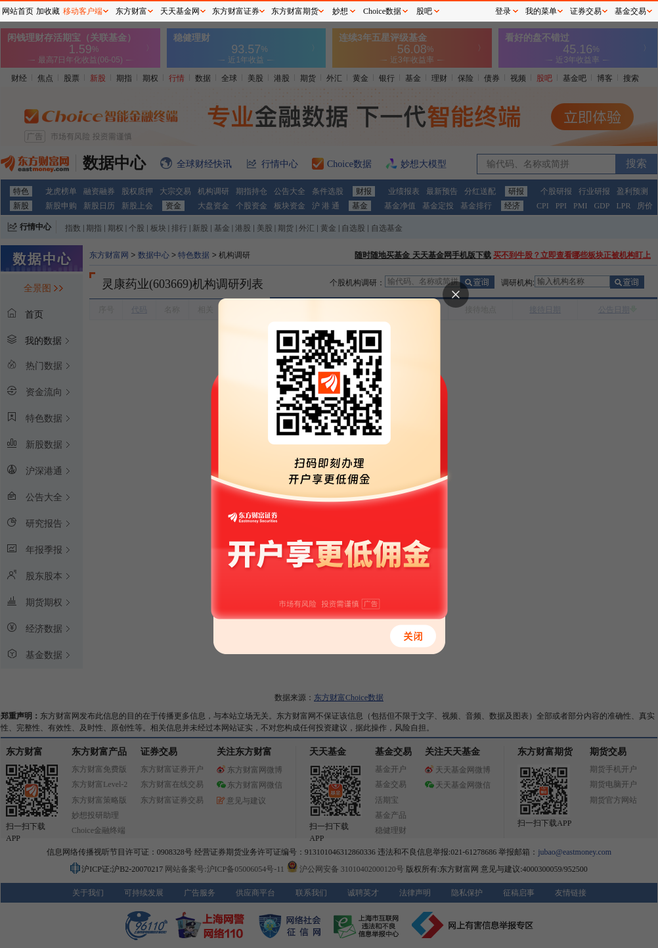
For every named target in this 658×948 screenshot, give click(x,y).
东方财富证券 (235, 11)
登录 (503, 11)
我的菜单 (541, 11)
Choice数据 (382, 11)
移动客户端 (82, 11)
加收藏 (48, 11)
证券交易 (586, 11)
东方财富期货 (294, 11)
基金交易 (630, 11)
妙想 (340, 11)
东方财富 (131, 11)
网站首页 (17, 11)
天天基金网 (180, 11)
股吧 (424, 11)
